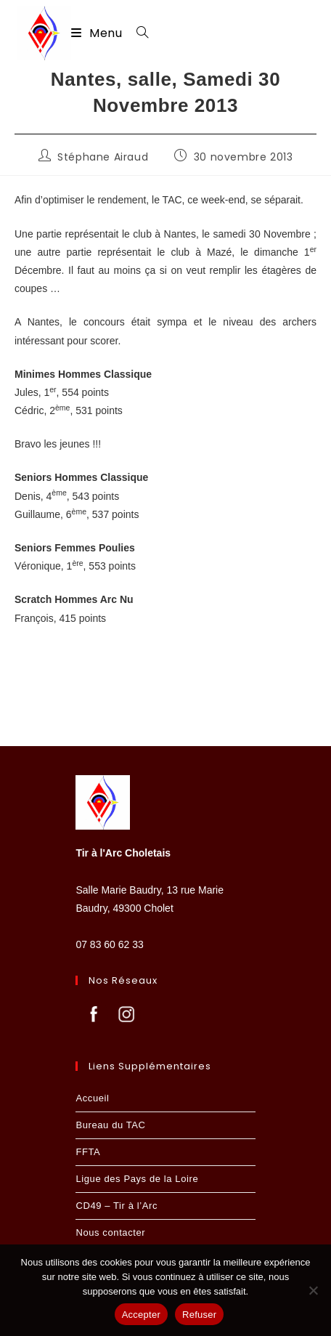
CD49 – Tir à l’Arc (116, 1205)
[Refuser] (313, 1290)
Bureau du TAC (110, 1125)
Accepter (141, 1314)
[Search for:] (137, 33)
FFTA (87, 1151)
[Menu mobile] (98, 33)
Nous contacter (110, 1232)
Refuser (199, 1314)
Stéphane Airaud (102, 157)
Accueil (92, 1098)
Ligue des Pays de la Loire (136, 1178)
